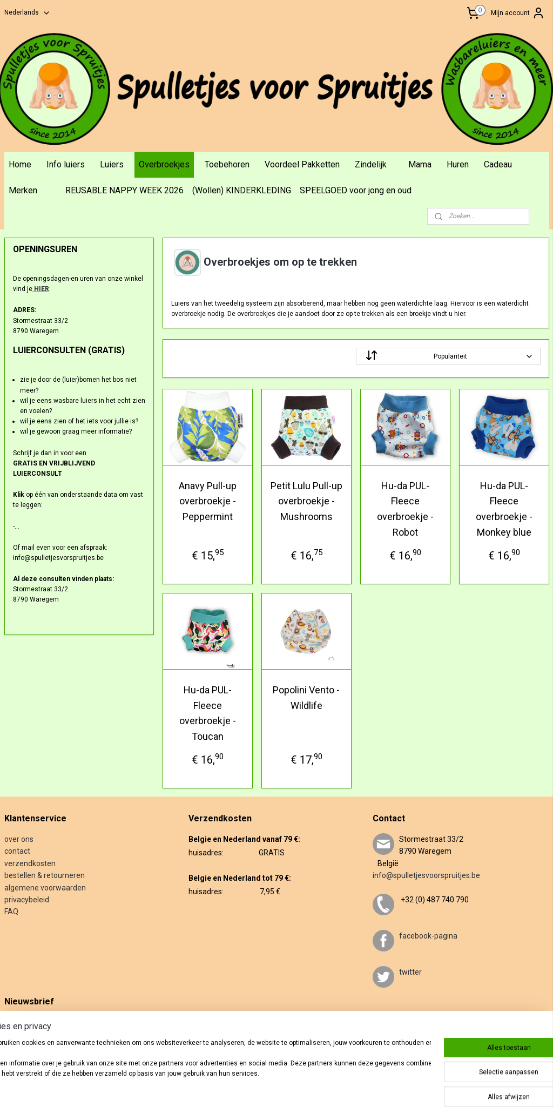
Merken (23, 190)
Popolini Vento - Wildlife (306, 697)
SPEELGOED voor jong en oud (356, 190)
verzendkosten (30, 863)
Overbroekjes (164, 164)
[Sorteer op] (447, 356)
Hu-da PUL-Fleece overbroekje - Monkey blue (503, 508)
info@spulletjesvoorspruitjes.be (426, 875)
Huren (458, 164)
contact (17, 851)
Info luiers (65, 164)
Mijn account (518, 12)
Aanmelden (29, 1045)
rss (298, 1087)
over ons (18, 839)
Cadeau (498, 164)
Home (20, 164)
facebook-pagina (428, 936)
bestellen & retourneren (44, 875)
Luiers (112, 164)
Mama (419, 164)
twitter (410, 972)
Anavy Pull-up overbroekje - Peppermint (207, 501)
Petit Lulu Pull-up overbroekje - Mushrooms (306, 501)
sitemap (277, 1087)
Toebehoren (227, 164)
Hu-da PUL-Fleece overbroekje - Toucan (207, 712)
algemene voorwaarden (45, 887)
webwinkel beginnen (338, 1087)
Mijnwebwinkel (429, 1087)
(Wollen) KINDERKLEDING (241, 190)
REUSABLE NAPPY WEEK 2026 (124, 190)
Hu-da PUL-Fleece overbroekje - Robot (404, 508)
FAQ (11, 911)
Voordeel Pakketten (302, 164)
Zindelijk (371, 164)
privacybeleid (26, 899)
